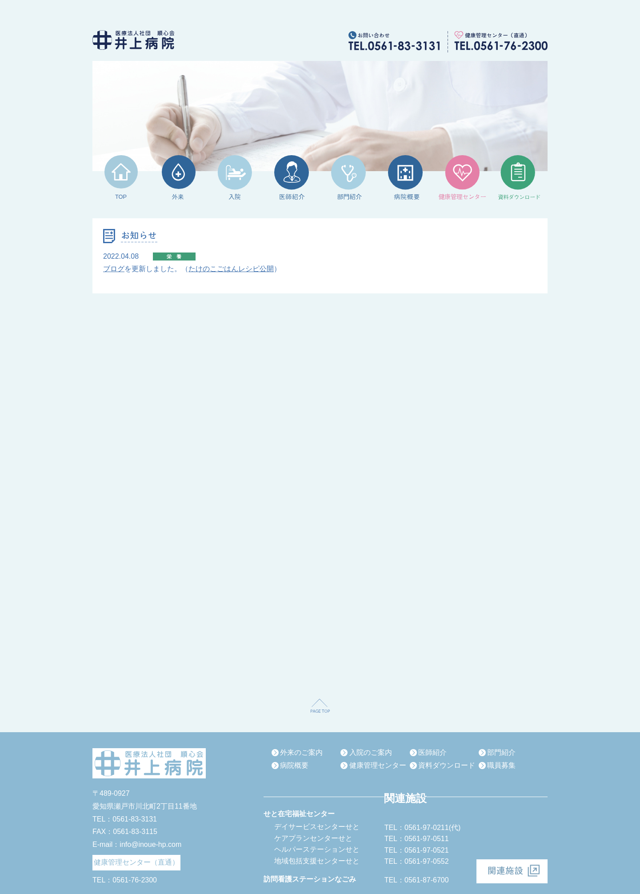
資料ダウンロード (446, 765)
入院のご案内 (370, 752)
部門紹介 (501, 752)
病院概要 (294, 765)
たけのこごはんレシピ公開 (231, 269)
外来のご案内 (301, 752)
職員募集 (501, 765)
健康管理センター (377, 765)
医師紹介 (432, 752)
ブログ (113, 269)
